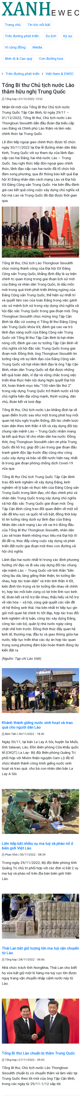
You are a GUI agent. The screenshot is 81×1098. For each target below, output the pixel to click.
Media (37, 47)
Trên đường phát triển (22, 36)
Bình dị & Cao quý (18, 58)
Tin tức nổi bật (39, 25)
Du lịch (51, 36)
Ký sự (67, 36)
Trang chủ (13, 25)
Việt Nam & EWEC (60, 74)
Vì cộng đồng (15, 47)
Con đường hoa (51, 58)
